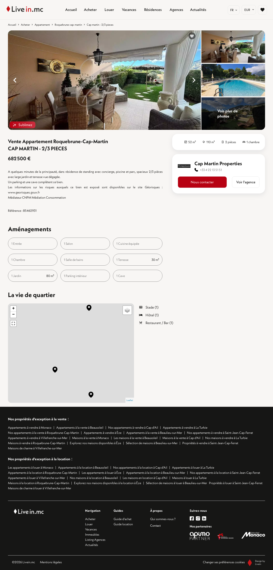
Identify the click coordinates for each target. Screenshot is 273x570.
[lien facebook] (193, 518)
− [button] (13, 315)
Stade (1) (152, 307)
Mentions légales (51, 562)
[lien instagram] (199, 518)
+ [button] (13, 309)
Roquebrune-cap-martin (68, 24)
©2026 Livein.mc (23, 562)
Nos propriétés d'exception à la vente (37, 419)
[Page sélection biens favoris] (260, 9)
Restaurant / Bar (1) (159, 322)
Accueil (12, 24)
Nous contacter (202, 182)
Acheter (25, 24)
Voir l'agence (245, 182)
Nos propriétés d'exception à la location (39, 459)
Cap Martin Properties (218, 163)
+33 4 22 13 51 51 (211, 170)
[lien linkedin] (205, 518)
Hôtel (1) (152, 315)
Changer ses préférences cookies (224, 562)
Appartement (42, 24)
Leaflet (129, 400)
